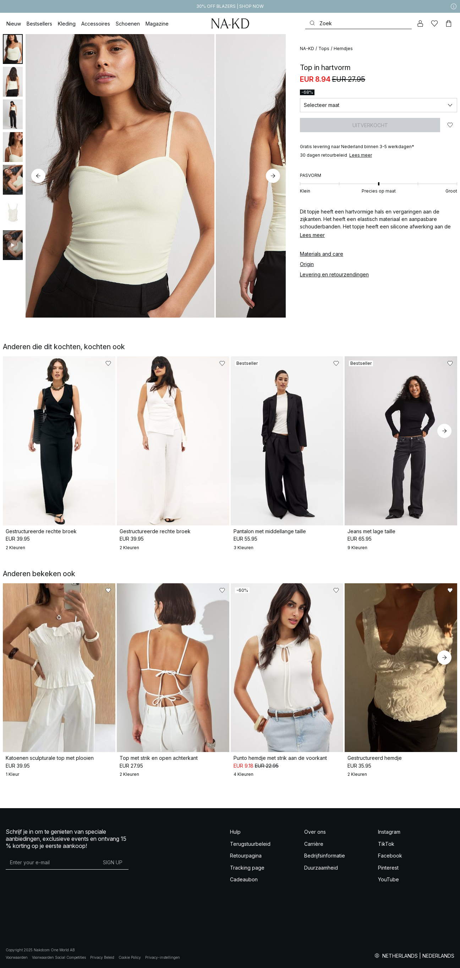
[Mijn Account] (420, 23)
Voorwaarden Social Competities (59, 957)
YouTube (388, 879)
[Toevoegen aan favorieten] (450, 125)
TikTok (386, 844)
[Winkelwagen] (448, 23)
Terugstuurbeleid (250, 844)
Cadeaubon (244, 879)
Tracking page (247, 868)
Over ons (315, 832)
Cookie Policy (130, 957)
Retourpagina (246, 856)
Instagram (389, 832)
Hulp (235, 832)
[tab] (13, 49)
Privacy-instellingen (162, 957)
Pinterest (388, 868)
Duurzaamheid (321, 868)
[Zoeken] (358, 23)
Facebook (390, 856)
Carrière (313, 844)
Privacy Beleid (102, 957)
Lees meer (360, 155)
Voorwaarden (17, 957)
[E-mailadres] (51, 862)
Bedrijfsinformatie (324, 856)
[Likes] (434, 23)
